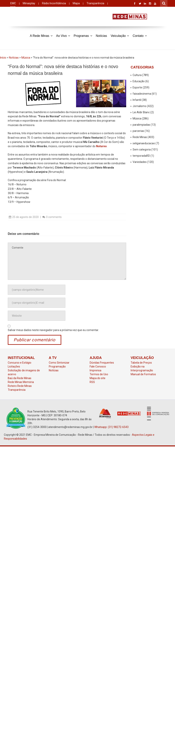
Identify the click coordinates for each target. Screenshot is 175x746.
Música (25, 57)
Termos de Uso (99, 374)
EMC (13, 3)
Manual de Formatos (143, 374)
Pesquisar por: (164, 3)
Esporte (137, 87)
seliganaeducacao (144, 143)
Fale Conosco (98, 366)
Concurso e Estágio (19, 362)
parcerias (138, 130)
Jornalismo (139, 106)
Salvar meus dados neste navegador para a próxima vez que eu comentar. (53, 330)
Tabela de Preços (141, 362)
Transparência (95, 3)
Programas (83, 35)
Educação (139, 81)
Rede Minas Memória (21, 382)
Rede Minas (140, 137)
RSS (92, 382)
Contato (140, 35)
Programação (57, 366)
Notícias (101, 35)
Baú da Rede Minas (19, 378)
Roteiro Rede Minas (20, 385)
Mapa (76, 3)
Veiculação (120, 35)
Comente (67, 261)
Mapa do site (97, 378)
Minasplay (29, 3)
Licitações (14, 366)
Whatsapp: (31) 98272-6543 (111, 427)
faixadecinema (142, 93)
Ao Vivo (63, 35)
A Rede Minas (41, 35)
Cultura (137, 75)
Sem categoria (142, 149)
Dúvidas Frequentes (102, 362)
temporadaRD (141, 155)
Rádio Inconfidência (54, 3)
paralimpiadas (141, 124)
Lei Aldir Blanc (141, 112)
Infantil (137, 99)
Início (3, 57)
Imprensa (95, 370)
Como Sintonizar (59, 362)
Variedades (140, 161)
